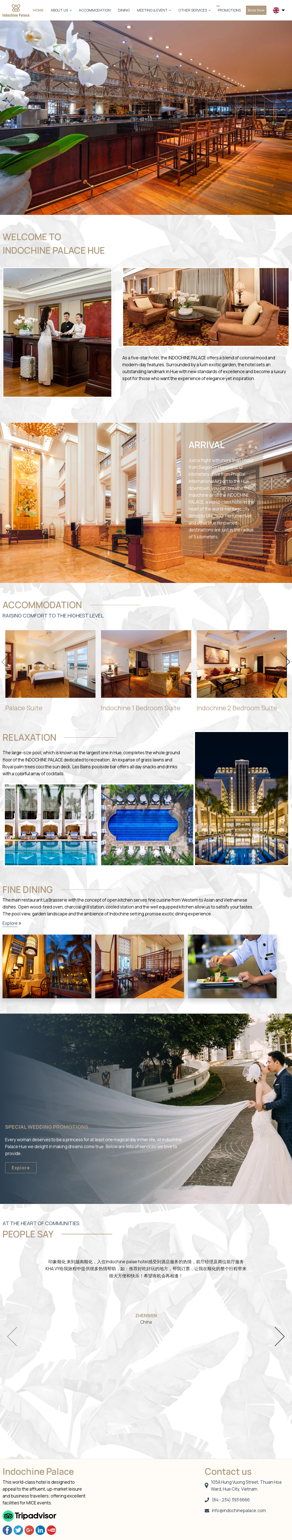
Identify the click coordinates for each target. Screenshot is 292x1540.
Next (282, 106)
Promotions (229, 10)
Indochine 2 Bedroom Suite (237, 707)
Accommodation (95, 10)
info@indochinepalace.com (235, 1510)
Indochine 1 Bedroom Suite (140, 707)
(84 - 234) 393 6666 (227, 1500)
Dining (124, 10)
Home (38, 10)
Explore (10, 923)
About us (61, 10)
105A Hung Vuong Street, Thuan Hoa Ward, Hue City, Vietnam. (243, 1485)
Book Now (256, 10)
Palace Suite (23, 707)
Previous (9, 106)
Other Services (194, 10)
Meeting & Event (154, 10)
